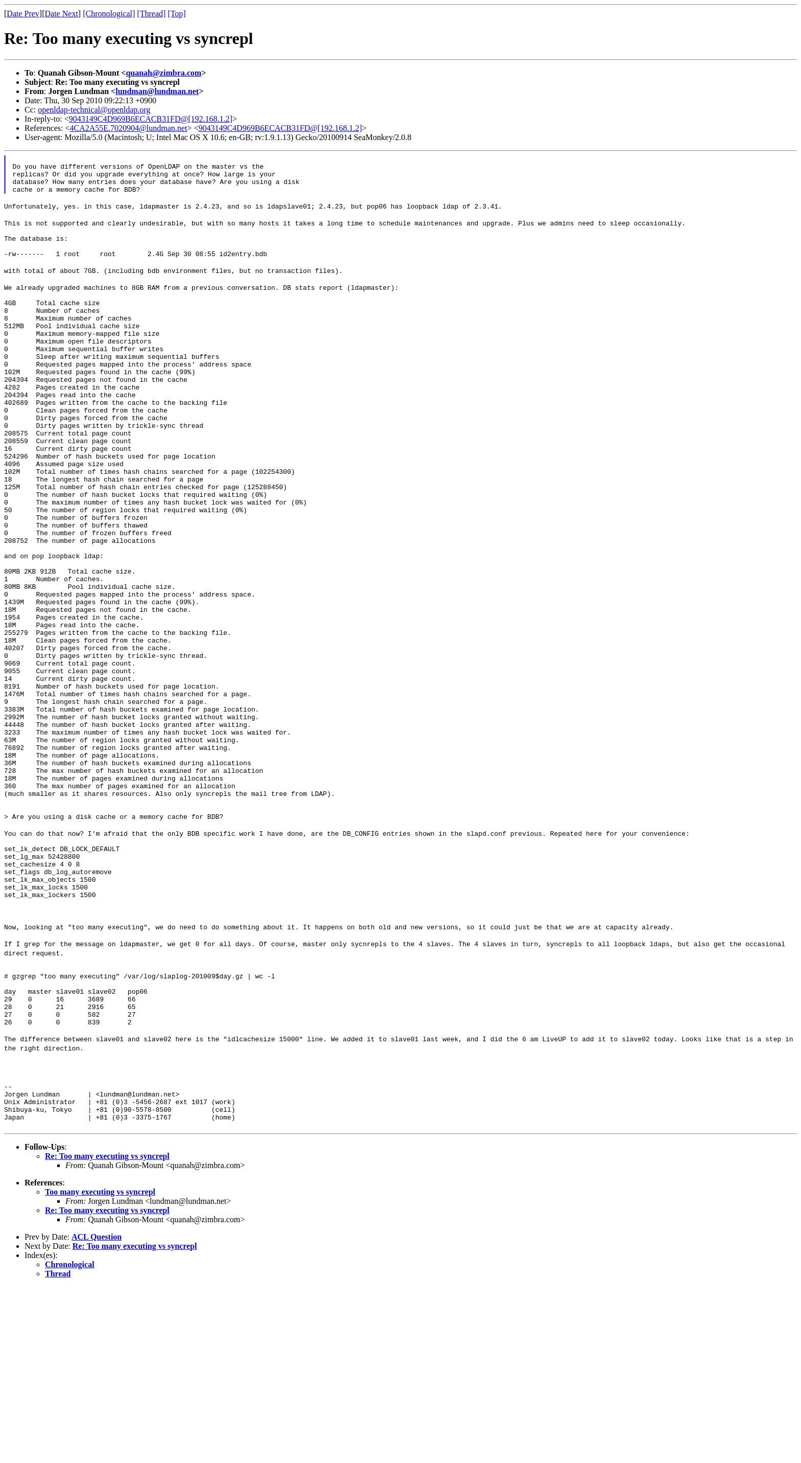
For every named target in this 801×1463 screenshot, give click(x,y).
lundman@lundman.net (157, 91)
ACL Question (97, 1413)
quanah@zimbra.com (163, 72)
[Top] (176, 13)
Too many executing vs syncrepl (100, 1368)
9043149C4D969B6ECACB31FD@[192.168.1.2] (150, 119)
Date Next (61, 13)
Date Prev (23, 13)
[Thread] (151, 13)
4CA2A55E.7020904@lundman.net (128, 128)
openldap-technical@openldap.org (94, 109)
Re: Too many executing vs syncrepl (107, 1332)
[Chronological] (109, 13)
